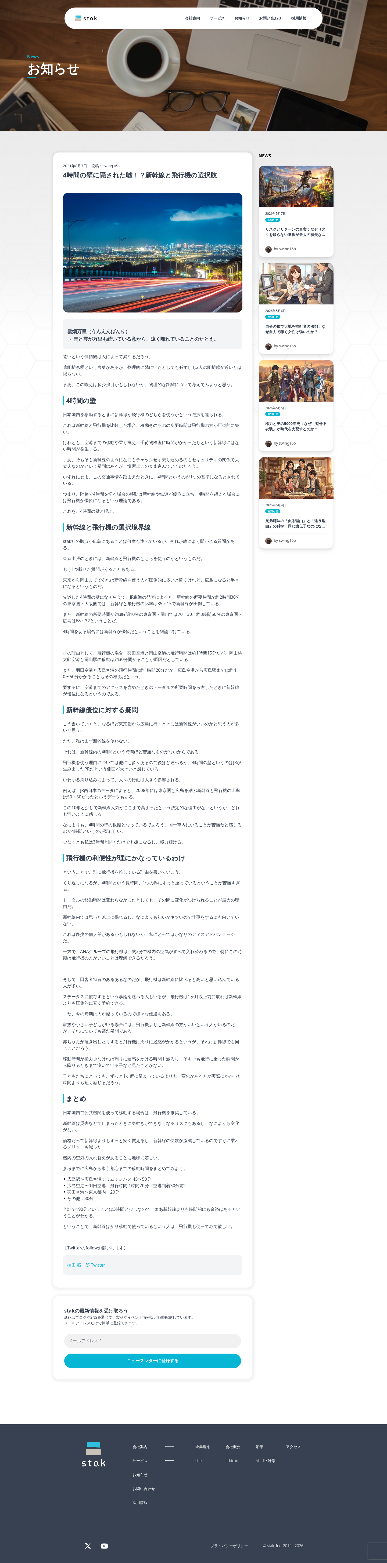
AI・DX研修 (265, 1461)
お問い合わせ (270, 18)
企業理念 (202, 1447)
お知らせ (241, 18)
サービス (217, 18)
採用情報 (298, 18)
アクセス (293, 1447)
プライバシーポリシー (229, 1545)
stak (198, 1461)
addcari (231, 1461)
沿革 (259, 1447)
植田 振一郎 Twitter (86, 1265)
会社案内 (192, 18)
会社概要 (233, 1447)
